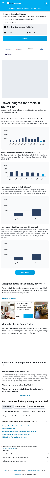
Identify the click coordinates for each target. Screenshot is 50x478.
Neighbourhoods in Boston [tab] (11, 416)
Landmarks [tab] (25, 411)
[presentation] (44, 283)
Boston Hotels (17, 474)
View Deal (28, 316)
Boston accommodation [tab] (36, 406)
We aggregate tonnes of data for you (26, 457)
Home (5, 470)
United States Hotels (15, 470)
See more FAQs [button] (25, 396)
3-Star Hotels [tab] (7, 406)
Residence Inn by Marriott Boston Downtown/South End (19, 431)
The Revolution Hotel (8, 428)
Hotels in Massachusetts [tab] (11, 411)
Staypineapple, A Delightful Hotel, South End (16, 434)
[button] (3, 3)
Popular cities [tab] (27, 416)
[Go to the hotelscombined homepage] (14, 3)
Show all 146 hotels (9, 298)
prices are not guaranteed (9, 448)
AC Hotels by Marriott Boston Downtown (14, 437)
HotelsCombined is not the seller (26, 454)
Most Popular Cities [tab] (38, 411)
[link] (25, 272)
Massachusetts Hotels (34, 470)
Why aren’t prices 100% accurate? (26, 461)
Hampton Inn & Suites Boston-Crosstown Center (17, 426)
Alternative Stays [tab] (20, 406)
